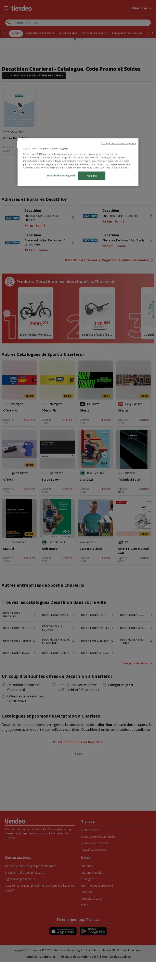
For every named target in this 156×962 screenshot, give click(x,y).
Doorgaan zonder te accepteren (118, 143)
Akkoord (92, 175)
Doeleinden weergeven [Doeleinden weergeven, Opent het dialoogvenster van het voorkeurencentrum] (61, 175)
